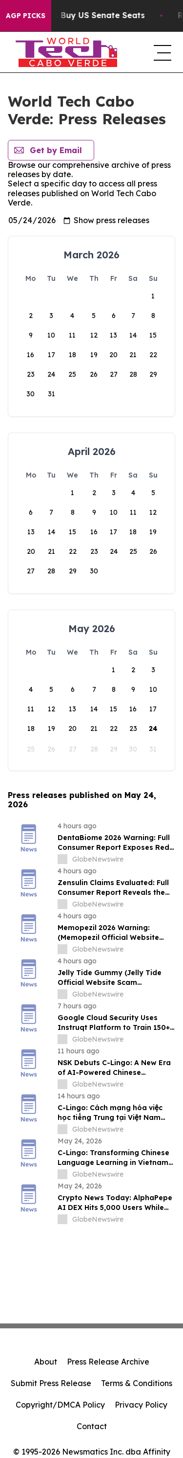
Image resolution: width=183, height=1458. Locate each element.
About (45, 1362)
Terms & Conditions (136, 1383)
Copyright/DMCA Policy (60, 1405)
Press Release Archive (108, 1362)
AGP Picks (25, 15)
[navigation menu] (160, 52)
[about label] (62, 859)
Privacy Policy (141, 1405)
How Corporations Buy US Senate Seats (86, 15)
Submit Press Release (51, 1383)
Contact (92, 1426)
